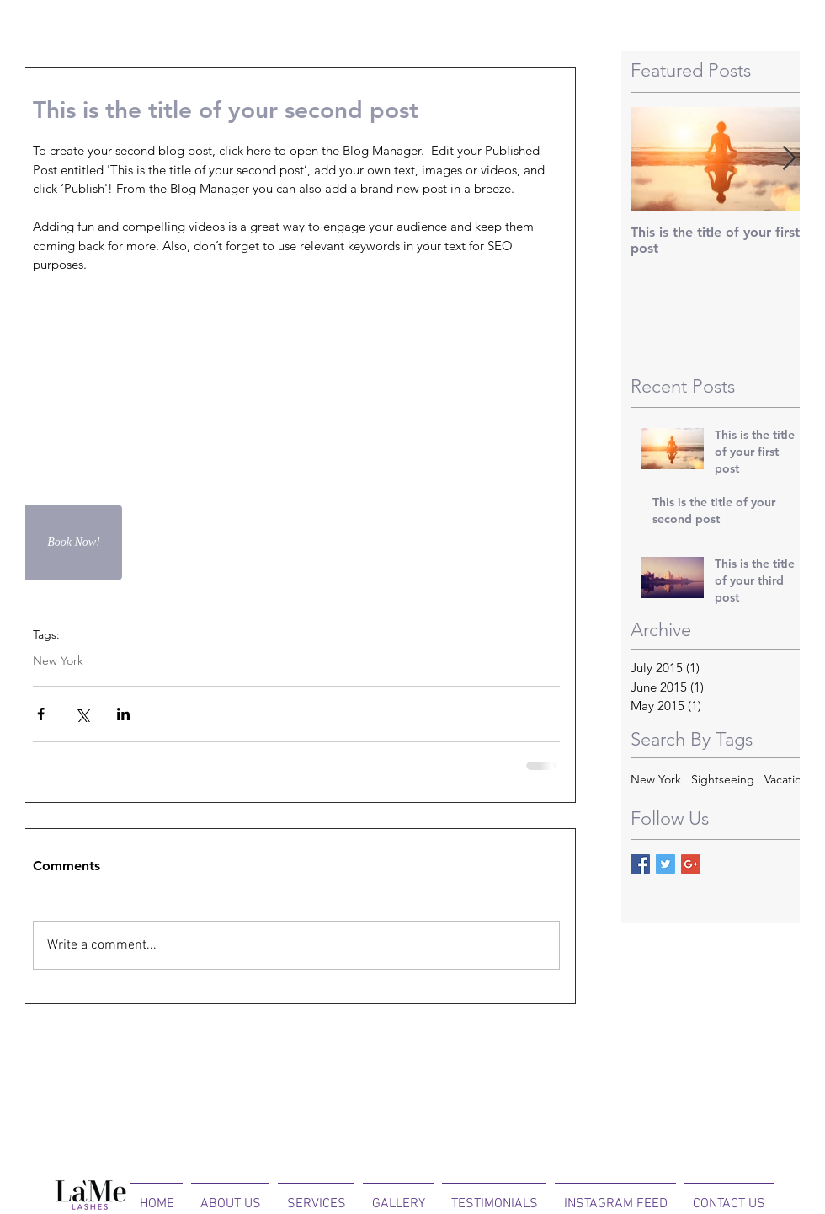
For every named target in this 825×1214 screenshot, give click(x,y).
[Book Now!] (73, 542)
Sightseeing (722, 780)
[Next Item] (788, 159)
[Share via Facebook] (41, 714)
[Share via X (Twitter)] (82, 714)
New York (58, 661)
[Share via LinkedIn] (123, 714)
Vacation (786, 780)
